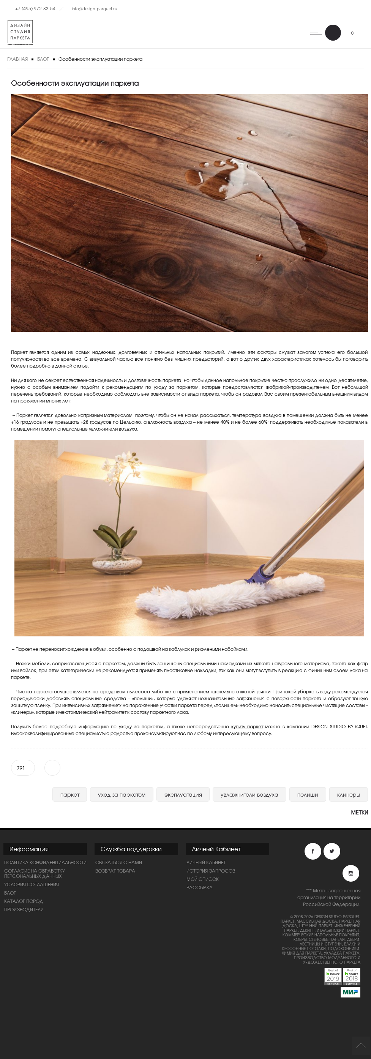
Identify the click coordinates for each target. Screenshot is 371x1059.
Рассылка (199, 887)
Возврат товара (115, 870)
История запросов (210, 870)
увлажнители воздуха (249, 794)
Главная (17, 58)
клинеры (348, 794)
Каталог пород (23, 901)
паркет (69, 794)
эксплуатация (183, 794)
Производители (24, 909)
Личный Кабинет (206, 862)
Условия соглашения (31, 884)
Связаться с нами (118, 862)
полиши (307, 794)
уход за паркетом (121, 794)
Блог (43, 58)
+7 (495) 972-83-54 (35, 8)
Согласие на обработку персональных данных (34, 873)
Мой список (202, 879)
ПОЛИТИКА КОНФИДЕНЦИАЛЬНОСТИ (45, 862)
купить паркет (247, 726)
